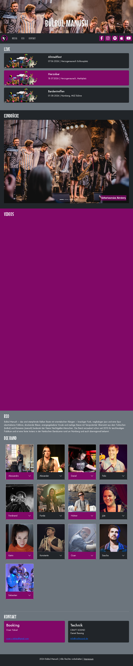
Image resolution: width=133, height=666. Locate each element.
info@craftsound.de (79, 638)
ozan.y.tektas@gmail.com (17, 638)
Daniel (74, 475)
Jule (103, 515)
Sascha (105, 555)
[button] (101, 38)
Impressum (88, 659)
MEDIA (14, 38)
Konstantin (44, 555)
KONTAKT (32, 38)
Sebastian (12, 595)
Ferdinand (12, 515)
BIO (22, 38)
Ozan (73, 555)
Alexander (44, 475)
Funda (42, 515)
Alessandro (14, 475)
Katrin (10, 555)
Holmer (74, 515)
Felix (104, 475)
